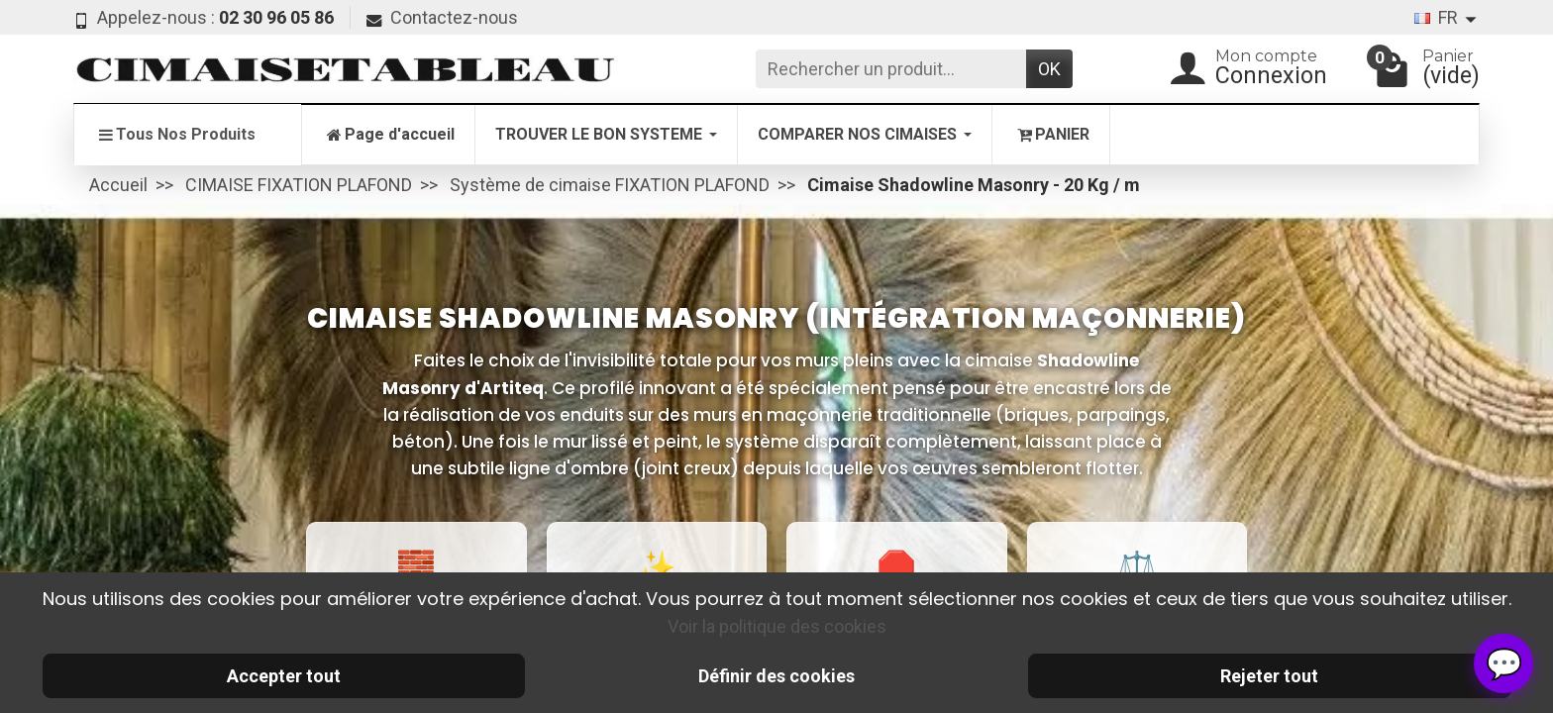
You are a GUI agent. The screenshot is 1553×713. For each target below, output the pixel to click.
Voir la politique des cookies (777, 626)
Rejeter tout (1269, 675)
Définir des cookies (776, 675)
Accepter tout (284, 675)
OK (1049, 68)
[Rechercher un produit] (891, 69)
